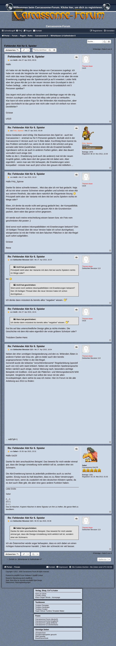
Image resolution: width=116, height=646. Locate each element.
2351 (91, 475)
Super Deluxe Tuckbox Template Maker (49, 611)
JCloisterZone (40, 633)
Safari (84, 465)
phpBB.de (29, 578)
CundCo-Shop (40, 595)
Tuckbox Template (42, 605)
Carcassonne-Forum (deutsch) (46, 619)
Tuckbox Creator (41, 609)
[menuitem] (19, 31)
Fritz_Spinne (87, 143)
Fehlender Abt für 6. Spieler (20, 45)
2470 (91, 152)
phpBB (16, 575)
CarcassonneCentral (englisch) (46, 621)
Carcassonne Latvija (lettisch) (46, 623)
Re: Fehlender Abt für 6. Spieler (26, 127)
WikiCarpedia (40, 636)
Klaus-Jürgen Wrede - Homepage (47, 597)
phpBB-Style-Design (35, 580)
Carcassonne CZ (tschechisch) (46, 625)
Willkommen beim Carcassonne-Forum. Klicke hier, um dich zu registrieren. (58, 8)
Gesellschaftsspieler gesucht (45, 634)
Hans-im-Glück (40, 594)
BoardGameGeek (41, 638)
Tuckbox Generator (42, 607)
